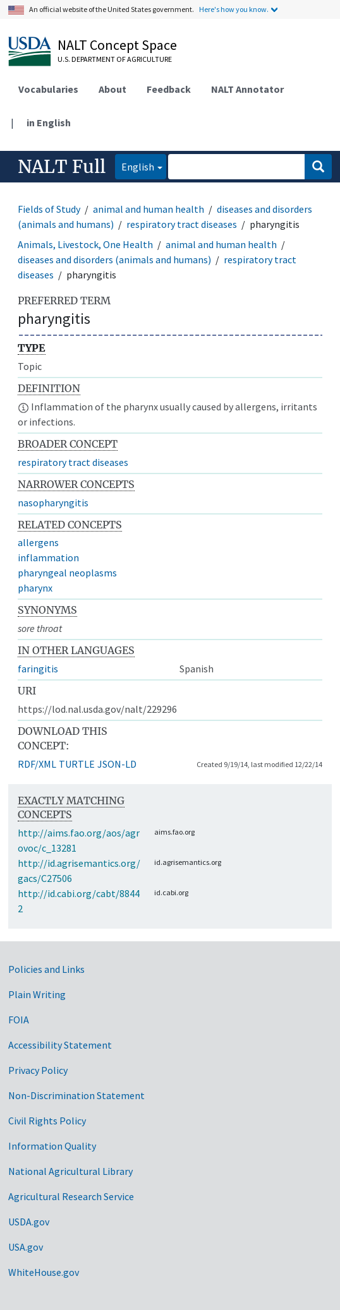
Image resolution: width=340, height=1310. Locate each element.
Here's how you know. (234, 9)
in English (49, 122)
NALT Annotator (247, 89)
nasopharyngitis (53, 502)
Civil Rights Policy (47, 1120)
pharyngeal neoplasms (67, 572)
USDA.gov (28, 1221)
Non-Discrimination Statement (76, 1095)
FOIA (18, 1019)
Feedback (169, 89)
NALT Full (62, 166)
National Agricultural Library (70, 1171)
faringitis (38, 668)
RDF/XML (37, 764)
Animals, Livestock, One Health (85, 244)
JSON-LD (117, 764)
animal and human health (148, 209)
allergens (38, 542)
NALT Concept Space (117, 45)
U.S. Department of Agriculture (115, 59)
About (112, 89)
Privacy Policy (38, 1070)
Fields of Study (49, 209)
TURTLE (77, 764)
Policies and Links (46, 969)
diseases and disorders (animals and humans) (114, 259)
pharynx (35, 587)
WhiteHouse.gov (43, 1272)
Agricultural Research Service (71, 1196)
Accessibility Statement (60, 1045)
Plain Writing (37, 994)
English (134, 165)
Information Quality (52, 1146)
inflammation (48, 557)
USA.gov (25, 1247)
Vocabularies (48, 89)
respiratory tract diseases (181, 224)
